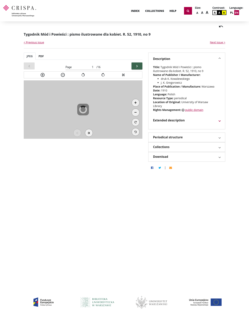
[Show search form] (188, 11)
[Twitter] (160, 167)
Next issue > (217, 42)
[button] (186, 59)
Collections (154, 11)
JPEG (30, 56)
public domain (194, 110)
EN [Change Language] (236, 12)
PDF (41, 56)
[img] (221, 26)
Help (172, 11)
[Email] (170, 167)
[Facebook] (152, 167)
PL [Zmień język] (231, 12)
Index (135, 11)
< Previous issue (34, 42)
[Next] (137, 65)
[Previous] (29, 65)
